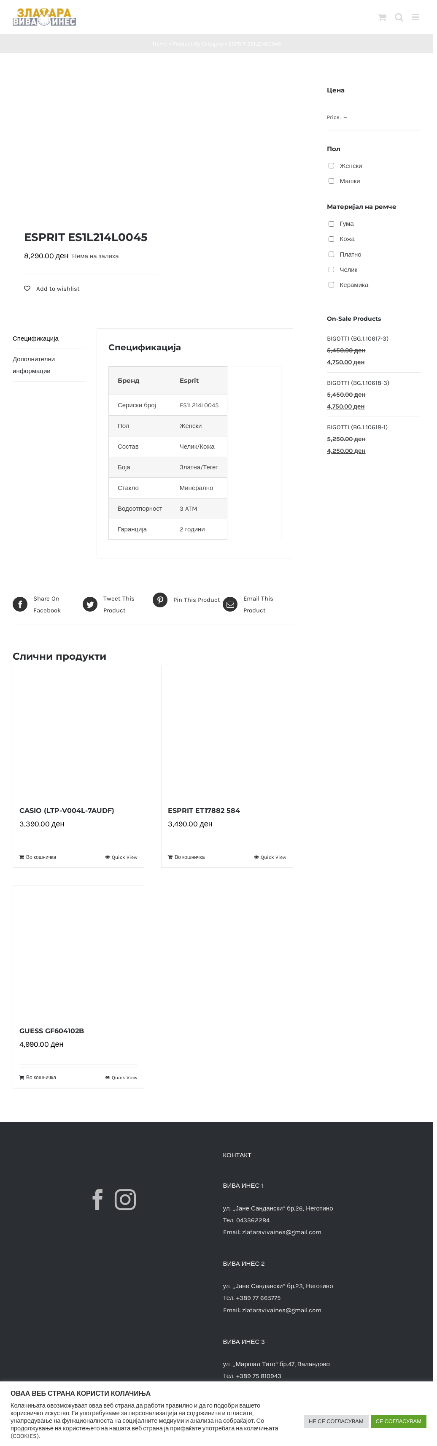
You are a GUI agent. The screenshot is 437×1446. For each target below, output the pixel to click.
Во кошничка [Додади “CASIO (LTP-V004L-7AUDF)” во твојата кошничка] (41, 857)
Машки (350, 181)
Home (160, 44)
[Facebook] (97, 1199)
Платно (350, 254)
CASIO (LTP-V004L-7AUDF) (66, 811)
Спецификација (36, 338)
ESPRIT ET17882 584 (204, 811)
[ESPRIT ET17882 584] (227, 730)
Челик (349, 269)
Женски (351, 166)
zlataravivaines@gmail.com (281, 1232)
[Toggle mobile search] (399, 17)
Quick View (125, 857)
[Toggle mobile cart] (382, 17)
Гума (347, 223)
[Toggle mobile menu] (416, 17)
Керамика (354, 285)
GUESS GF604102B (51, 1031)
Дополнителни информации (34, 365)
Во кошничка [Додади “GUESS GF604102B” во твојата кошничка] (41, 1077)
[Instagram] (125, 1199)
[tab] (49, 338)
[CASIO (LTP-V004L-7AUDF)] (78, 730)
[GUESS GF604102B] (78, 950)
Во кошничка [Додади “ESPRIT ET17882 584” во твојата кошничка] (190, 857)
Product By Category (198, 44)
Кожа (347, 239)
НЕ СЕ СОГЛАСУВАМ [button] (336, 1421)
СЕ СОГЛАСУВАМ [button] (398, 1421)
